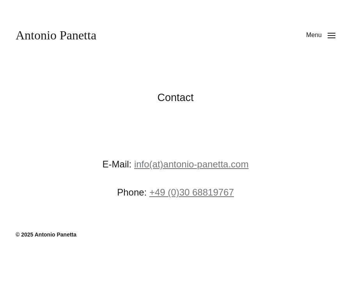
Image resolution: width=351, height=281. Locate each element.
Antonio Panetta (56, 35)
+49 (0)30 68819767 (191, 192)
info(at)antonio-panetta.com (191, 164)
